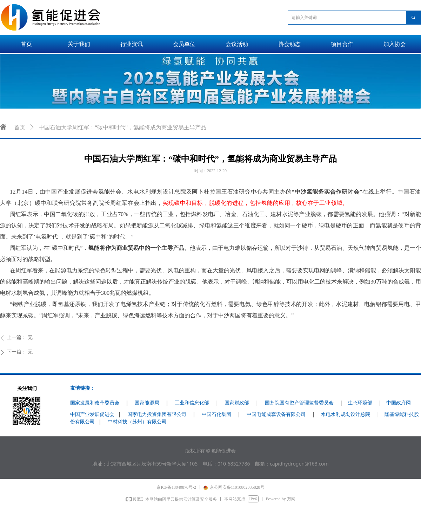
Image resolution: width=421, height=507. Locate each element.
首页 (19, 127)
